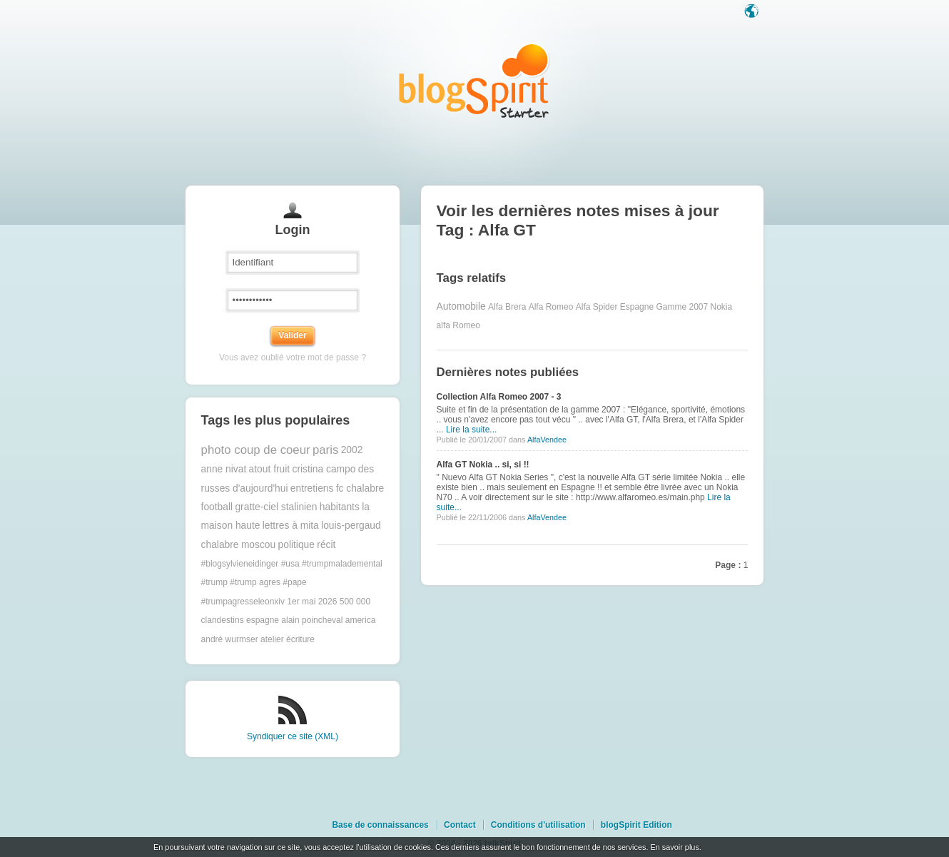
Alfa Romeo (551, 307)
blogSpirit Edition (636, 825)
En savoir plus (674, 847)
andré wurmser (229, 639)
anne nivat (224, 469)
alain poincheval (311, 620)
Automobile (461, 306)
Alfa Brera (507, 307)
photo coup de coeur (255, 450)
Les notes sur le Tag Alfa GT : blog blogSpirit (474, 80)
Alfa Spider (597, 307)
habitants (340, 507)
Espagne (637, 307)
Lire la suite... (471, 430)
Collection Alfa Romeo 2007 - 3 (499, 397)
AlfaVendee (547, 439)
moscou (258, 544)
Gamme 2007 (682, 307)
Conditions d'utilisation (538, 825)
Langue (752, 12)
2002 (352, 450)
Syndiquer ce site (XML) (292, 736)
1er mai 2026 (312, 602)
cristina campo (323, 469)
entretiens (312, 488)
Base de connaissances (380, 825)
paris (325, 450)
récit (326, 544)
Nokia (722, 307)
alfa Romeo (458, 325)
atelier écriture (287, 639)
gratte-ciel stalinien (276, 507)
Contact (460, 825)
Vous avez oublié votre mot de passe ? (292, 357)
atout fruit (269, 469)
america (360, 620)
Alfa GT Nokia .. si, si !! (483, 465)
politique (296, 544)
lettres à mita (291, 525)
